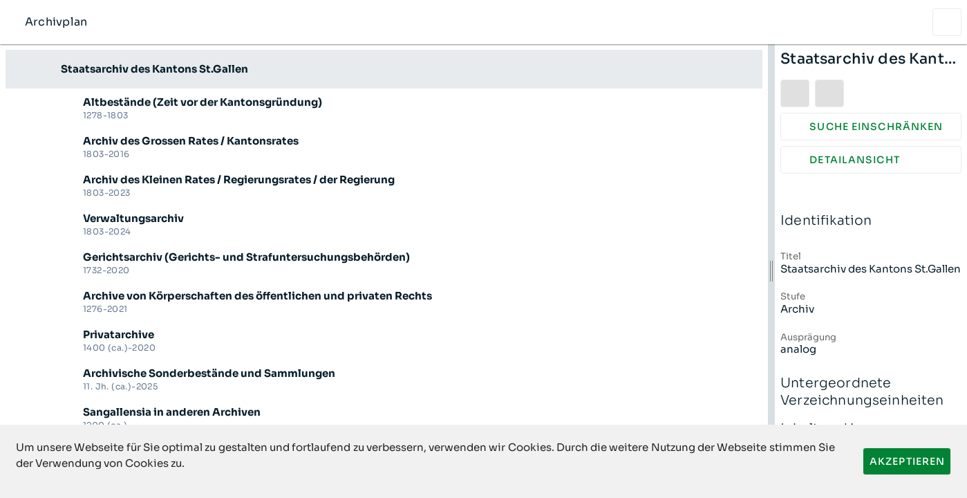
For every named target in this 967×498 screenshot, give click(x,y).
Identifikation (870, 221)
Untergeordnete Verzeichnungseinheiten (870, 392)
